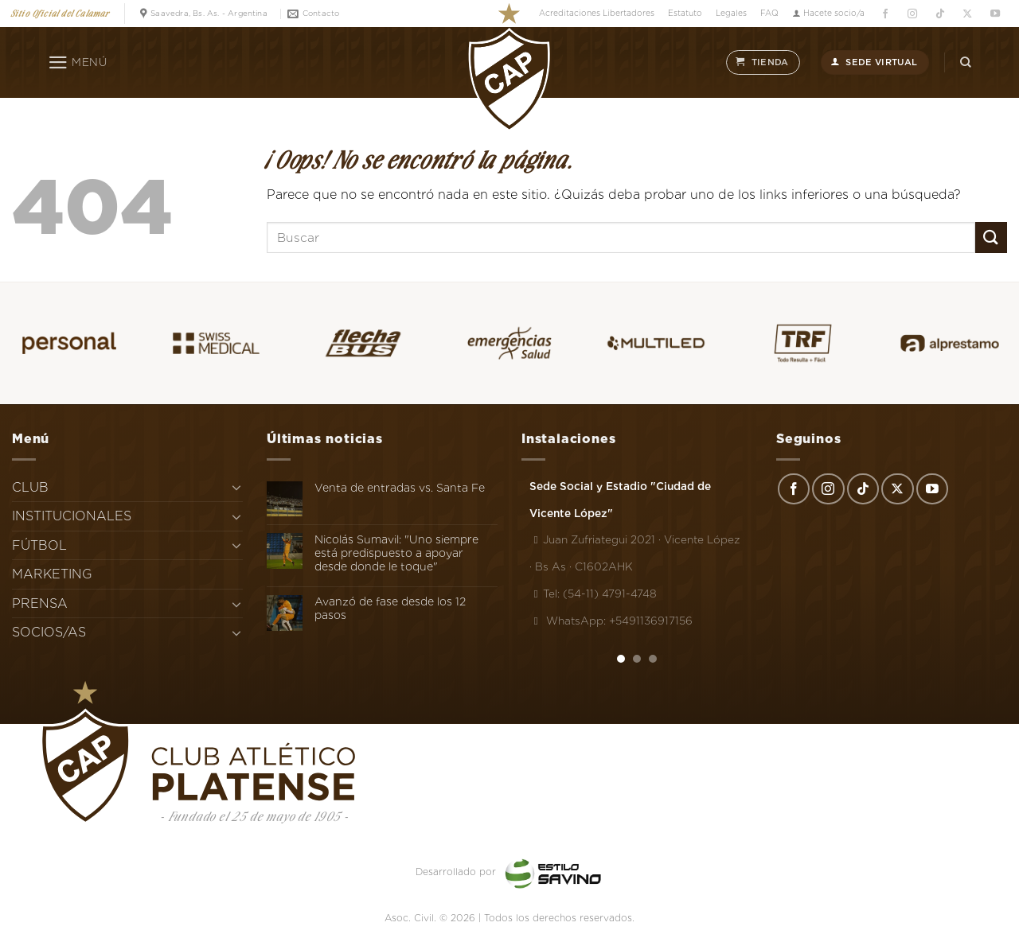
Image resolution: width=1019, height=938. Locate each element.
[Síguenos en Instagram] (912, 13)
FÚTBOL (39, 545)
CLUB (30, 487)
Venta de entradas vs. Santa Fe (399, 487)
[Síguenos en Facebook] (885, 13)
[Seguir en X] (967, 13)
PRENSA (40, 603)
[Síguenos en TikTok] (940, 13)
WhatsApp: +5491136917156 (611, 620)
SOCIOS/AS (49, 632)
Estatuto (685, 13)
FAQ (769, 13)
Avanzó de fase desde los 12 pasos (390, 608)
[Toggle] (236, 486)
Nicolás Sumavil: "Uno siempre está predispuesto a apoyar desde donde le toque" (396, 553)
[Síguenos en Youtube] (994, 13)
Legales (731, 13)
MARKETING (52, 574)
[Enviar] (991, 237)
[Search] (965, 62)
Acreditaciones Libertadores (596, 13)
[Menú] (77, 63)
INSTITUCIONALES (71, 515)
